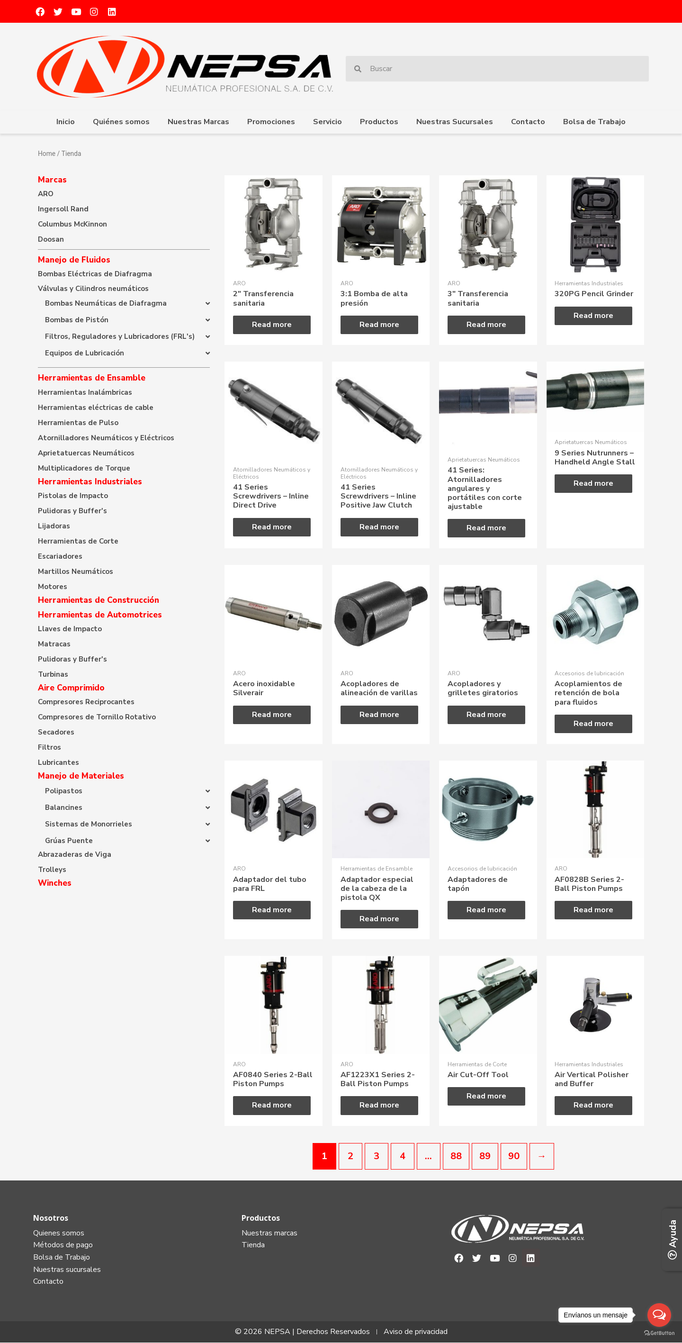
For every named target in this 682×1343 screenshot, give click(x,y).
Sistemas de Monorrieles (88, 824)
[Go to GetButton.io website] (659, 1333)
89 (485, 1156)
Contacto (528, 122)
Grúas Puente (69, 840)
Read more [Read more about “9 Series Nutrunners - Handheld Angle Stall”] (594, 483)
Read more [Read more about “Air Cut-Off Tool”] (486, 1096)
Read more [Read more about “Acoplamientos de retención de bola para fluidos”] (594, 723)
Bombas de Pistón (76, 320)
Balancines (63, 807)
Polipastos (63, 791)
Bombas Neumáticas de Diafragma (106, 303)
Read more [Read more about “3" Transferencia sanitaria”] (486, 324)
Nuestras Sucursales (454, 122)
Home (46, 153)
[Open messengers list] (659, 1315)
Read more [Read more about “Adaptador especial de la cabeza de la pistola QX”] (379, 919)
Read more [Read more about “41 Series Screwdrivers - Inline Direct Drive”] (272, 527)
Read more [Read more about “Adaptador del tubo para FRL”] (272, 910)
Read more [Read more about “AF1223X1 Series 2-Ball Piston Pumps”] (379, 1105)
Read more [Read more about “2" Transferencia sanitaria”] (272, 324)
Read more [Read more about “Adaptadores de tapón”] (486, 910)
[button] (124, 303)
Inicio (65, 122)
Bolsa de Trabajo (594, 122)
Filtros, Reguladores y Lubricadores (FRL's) (120, 336)
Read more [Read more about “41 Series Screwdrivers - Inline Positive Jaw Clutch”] (379, 527)
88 (456, 1156)
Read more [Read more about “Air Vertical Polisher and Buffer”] (594, 1105)
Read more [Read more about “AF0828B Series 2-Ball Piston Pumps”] (594, 910)
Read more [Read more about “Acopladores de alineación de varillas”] (379, 714)
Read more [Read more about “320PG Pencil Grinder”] (594, 315)
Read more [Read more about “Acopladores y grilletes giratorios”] (486, 714)
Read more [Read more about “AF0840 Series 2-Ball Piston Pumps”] (272, 1105)
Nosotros (50, 1218)
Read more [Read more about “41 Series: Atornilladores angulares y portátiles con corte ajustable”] (486, 528)
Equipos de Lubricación (84, 353)
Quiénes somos (121, 122)
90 (514, 1156)
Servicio (327, 122)
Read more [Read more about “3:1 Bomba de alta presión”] (379, 324)
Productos (379, 122)
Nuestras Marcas (198, 122)
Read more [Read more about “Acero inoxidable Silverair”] (272, 714)
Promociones (271, 122)
